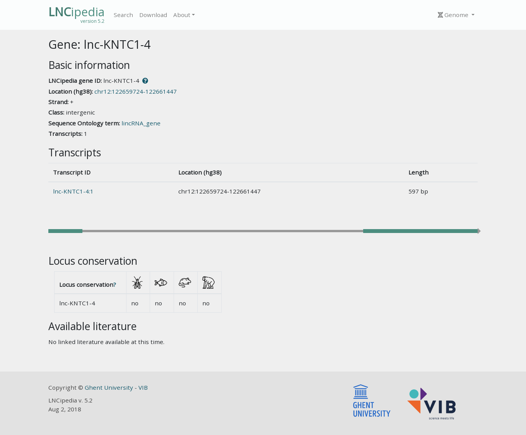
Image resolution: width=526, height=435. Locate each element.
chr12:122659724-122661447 (135, 91)
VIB (143, 387)
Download (153, 15)
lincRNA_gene (141, 123)
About (181, 15)
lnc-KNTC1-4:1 (73, 191)
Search (123, 15)
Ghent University (110, 387)
